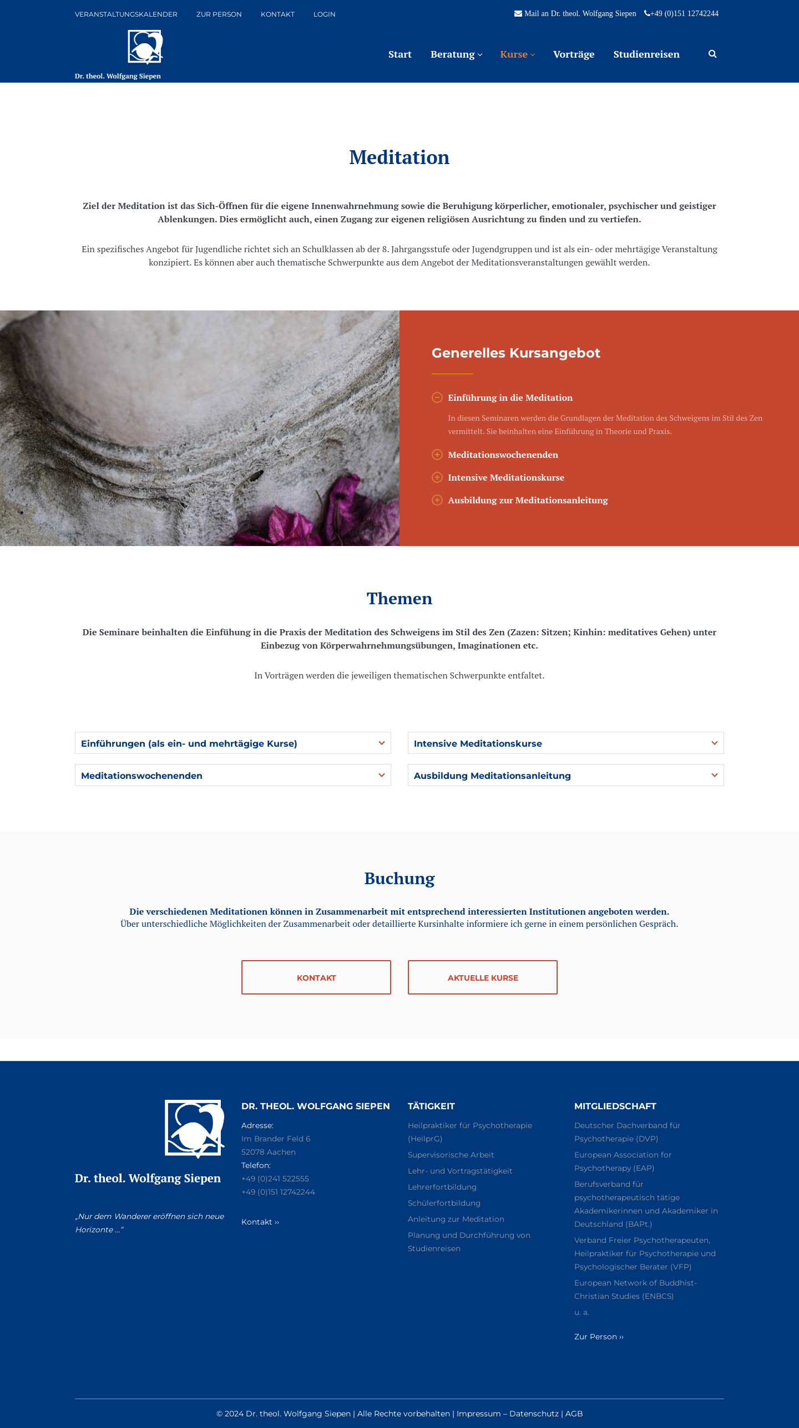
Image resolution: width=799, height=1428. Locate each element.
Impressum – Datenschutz (508, 1414)
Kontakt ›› (261, 1221)
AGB (574, 1414)
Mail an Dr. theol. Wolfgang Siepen (580, 13)
